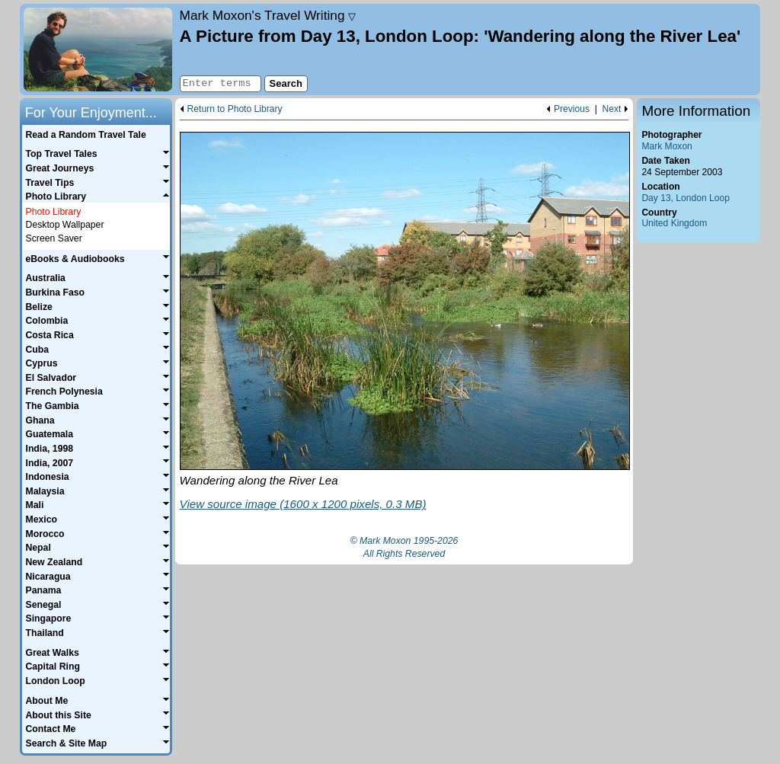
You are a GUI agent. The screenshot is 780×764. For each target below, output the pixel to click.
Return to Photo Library (235, 109)
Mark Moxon (666, 146)
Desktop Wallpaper (65, 224)
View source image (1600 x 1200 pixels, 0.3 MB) (303, 503)
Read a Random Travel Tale (85, 134)
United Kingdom (674, 223)
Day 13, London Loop (685, 198)
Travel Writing (268, 15)
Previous (572, 109)
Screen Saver (54, 238)
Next (612, 109)
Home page (98, 49)
